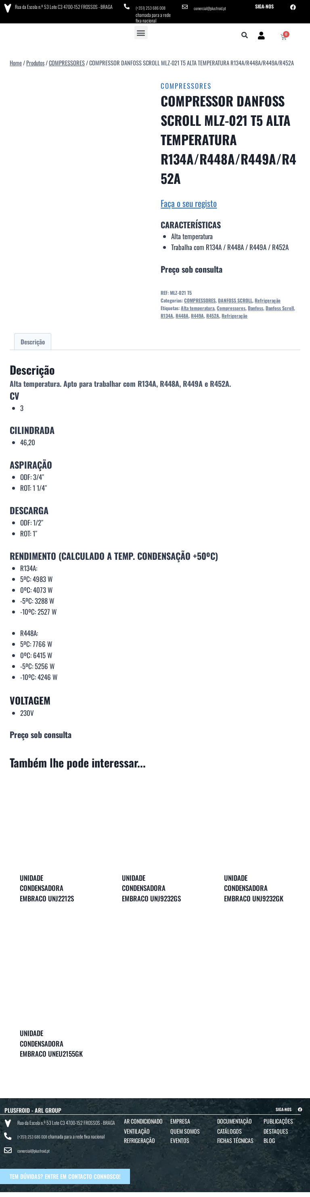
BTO (301, 1190)
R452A (212, 312)
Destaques (276, 1128)
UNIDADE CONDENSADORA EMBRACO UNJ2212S (47, 885)
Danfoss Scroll (280, 305)
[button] (141, 29)
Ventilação (137, 1128)
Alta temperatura (197, 305)
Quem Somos (185, 1128)
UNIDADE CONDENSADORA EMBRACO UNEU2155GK (51, 1040)
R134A (167, 312)
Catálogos (229, 1128)
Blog (269, 1137)
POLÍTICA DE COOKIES (241, 1190)
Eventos (179, 1137)
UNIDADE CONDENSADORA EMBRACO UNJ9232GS (151, 885)
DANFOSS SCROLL (235, 297)
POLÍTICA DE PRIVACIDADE (194, 1190)
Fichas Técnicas (235, 1137)
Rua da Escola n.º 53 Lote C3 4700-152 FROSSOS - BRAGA (61, 5)
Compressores (231, 305)
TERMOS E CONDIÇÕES (149, 1190)
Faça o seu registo (189, 200)
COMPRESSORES (186, 83)
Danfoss (255, 305)
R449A (197, 312)
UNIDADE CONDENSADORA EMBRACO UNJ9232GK (253, 885)
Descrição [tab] (33, 338)
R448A (182, 312)
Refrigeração (268, 297)
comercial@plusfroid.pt (213, 6)
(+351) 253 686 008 (153, 6)
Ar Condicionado (143, 1118)
